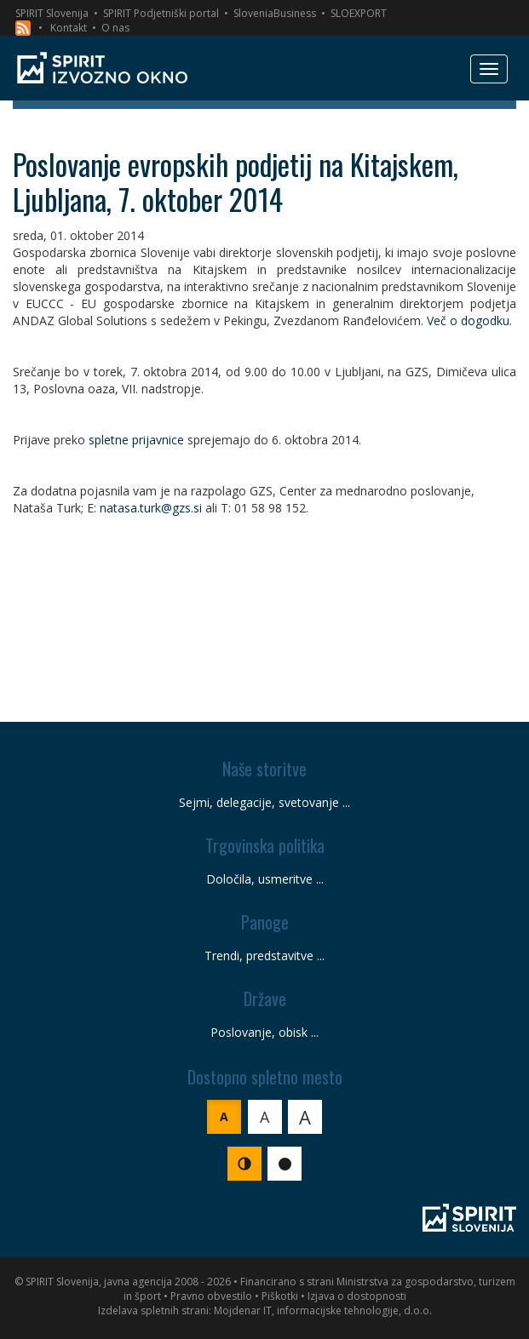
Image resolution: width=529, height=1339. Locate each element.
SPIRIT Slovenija (52, 13)
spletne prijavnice (136, 440)
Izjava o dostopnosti (357, 1296)
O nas (115, 27)
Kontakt (68, 27)
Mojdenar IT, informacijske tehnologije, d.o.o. (323, 1310)
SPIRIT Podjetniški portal (161, 13)
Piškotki (280, 1296)
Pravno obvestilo (211, 1296)
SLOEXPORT (359, 13)
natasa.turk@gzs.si (151, 508)
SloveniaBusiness (274, 13)
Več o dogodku (468, 320)
